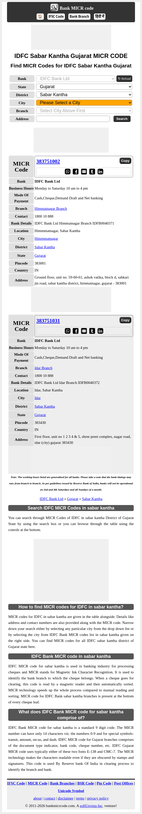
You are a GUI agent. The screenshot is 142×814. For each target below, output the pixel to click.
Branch (22, 111)
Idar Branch (43, 368)
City (22, 103)
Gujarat (40, 256)
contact (49, 798)
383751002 (48, 161)
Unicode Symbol (71, 791)
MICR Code (37, 783)
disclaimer (65, 798)
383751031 (48, 321)
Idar (38, 398)
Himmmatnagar (46, 239)
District (22, 95)
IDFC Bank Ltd (51, 499)
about (37, 798)
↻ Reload (124, 78)
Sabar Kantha (45, 247)
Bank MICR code (76, 8)
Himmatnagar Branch (51, 209)
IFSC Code (56, 16)
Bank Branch (79, 16)
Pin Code (104, 783)
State (22, 87)
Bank (22, 79)
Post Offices (123, 783)
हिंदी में (99, 16)
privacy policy (98, 798)
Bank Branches (62, 783)
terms (80, 798)
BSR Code (85, 783)
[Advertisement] (71, 37)
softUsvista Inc (91, 806)
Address (22, 119)
